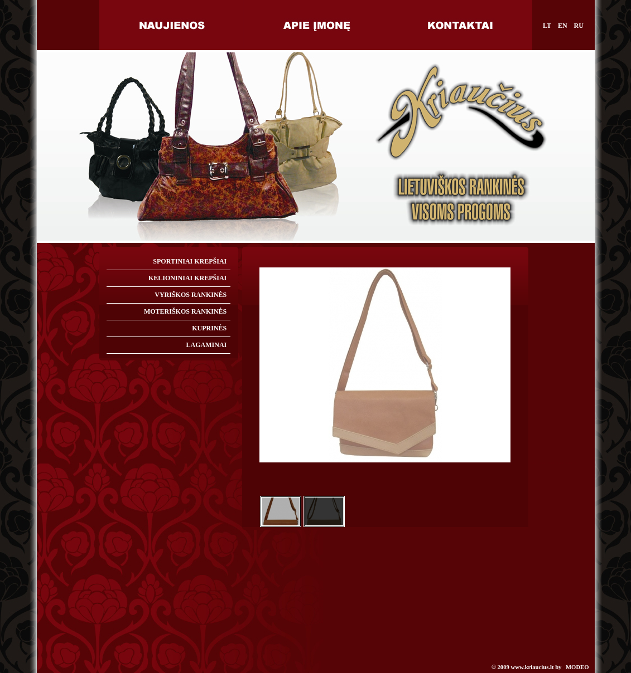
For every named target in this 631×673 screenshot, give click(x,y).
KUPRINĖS (209, 328)
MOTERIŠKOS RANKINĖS (185, 311)
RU (579, 26)
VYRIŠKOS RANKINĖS (191, 295)
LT (547, 26)
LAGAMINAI (206, 345)
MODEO (577, 667)
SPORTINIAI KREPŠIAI (190, 261)
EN (562, 26)
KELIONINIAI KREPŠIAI (187, 278)
